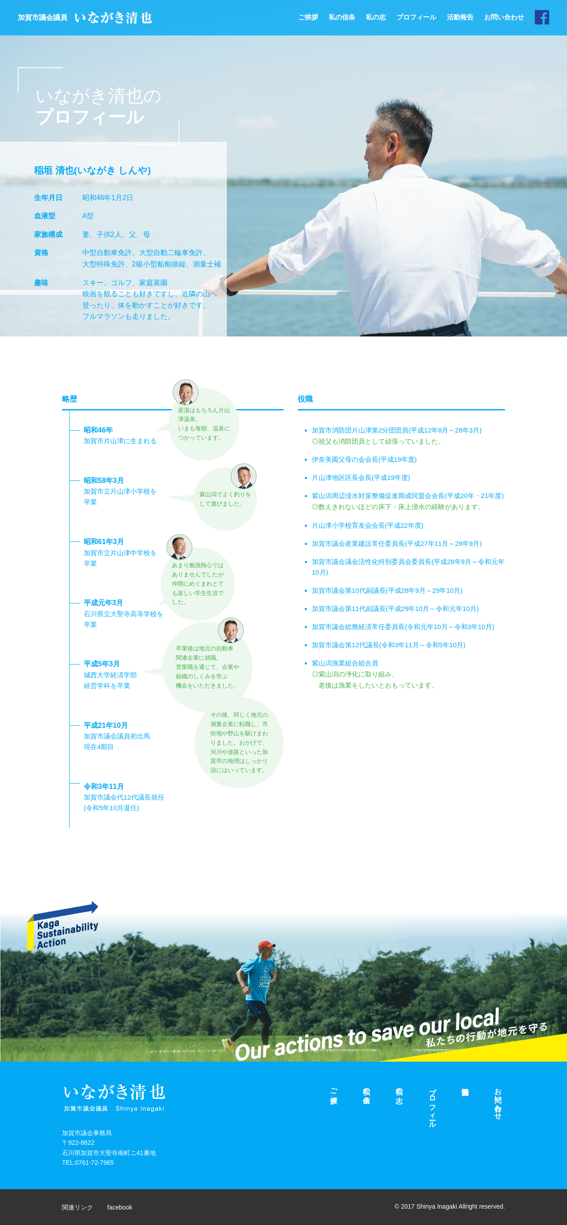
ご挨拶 (308, 17)
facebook (122, 1207)
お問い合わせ (504, 17)
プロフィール (416, 17)
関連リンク (78, 1207)
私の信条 (342, 17)
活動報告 (460, 17)
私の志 (376, 17)
